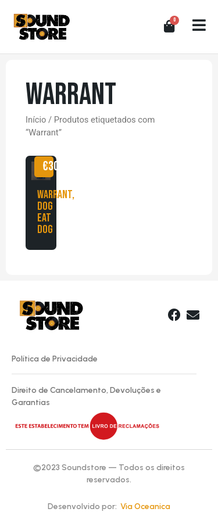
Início (36, 119)
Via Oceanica (145, 506)
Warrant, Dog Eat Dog (41, 212)
